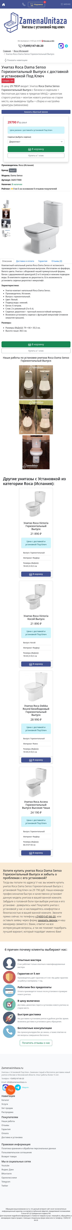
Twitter (5, 1185)
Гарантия (6, 1129)
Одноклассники (9, 1177)
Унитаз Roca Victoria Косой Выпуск (36, 617)
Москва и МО (48, 41)
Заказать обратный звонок (36, 112)
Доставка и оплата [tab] (25, 261)
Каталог (5, 1100)
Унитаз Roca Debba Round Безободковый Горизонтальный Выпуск (36, 710)
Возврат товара (9, 1156)
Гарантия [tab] (42, 261)
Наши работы (8, 1121)
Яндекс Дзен (8, 1169)
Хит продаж (7, 1108)
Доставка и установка (12, 1137)
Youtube (5, 1165)
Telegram (6, 1181)
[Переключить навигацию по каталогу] (16, 60)
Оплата (5, 1133)
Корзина (37, 4)
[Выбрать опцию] (36, 141)
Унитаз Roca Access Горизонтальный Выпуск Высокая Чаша (36, 804)
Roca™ (12, 170)
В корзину (36, 149)
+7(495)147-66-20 (17, 1078)
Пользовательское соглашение (17, 1152)
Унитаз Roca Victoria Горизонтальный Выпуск (36, 526)
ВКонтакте (7, 1173)
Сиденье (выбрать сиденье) (19, 137)
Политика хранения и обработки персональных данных (29, 1148)
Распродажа (7, 1112)
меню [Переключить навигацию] (65, 4)
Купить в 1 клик (36, 155)
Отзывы (5, 1125)
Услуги (5, 1104)
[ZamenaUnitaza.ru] (12, 1068)
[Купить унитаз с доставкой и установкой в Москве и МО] (4, 4)
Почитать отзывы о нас (36, 1043)
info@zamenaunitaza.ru (17, 1082)
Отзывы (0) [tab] (57, 261)
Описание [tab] (7, 261)
